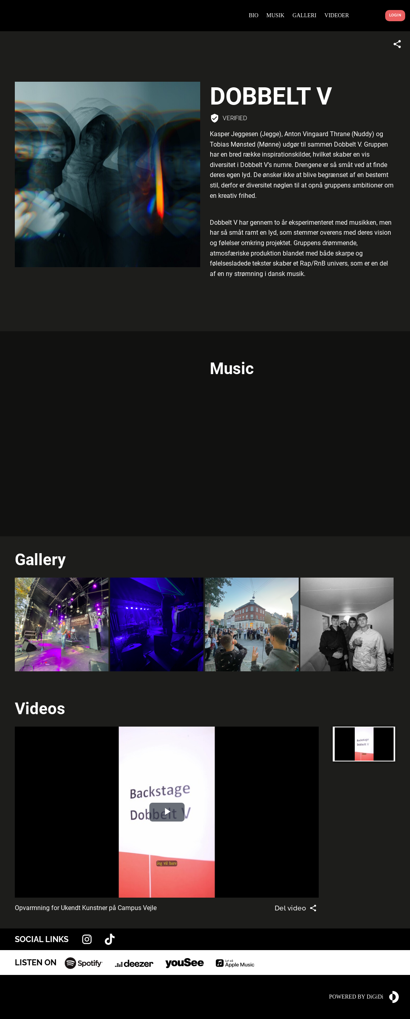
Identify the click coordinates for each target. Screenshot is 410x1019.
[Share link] (397, 44)
